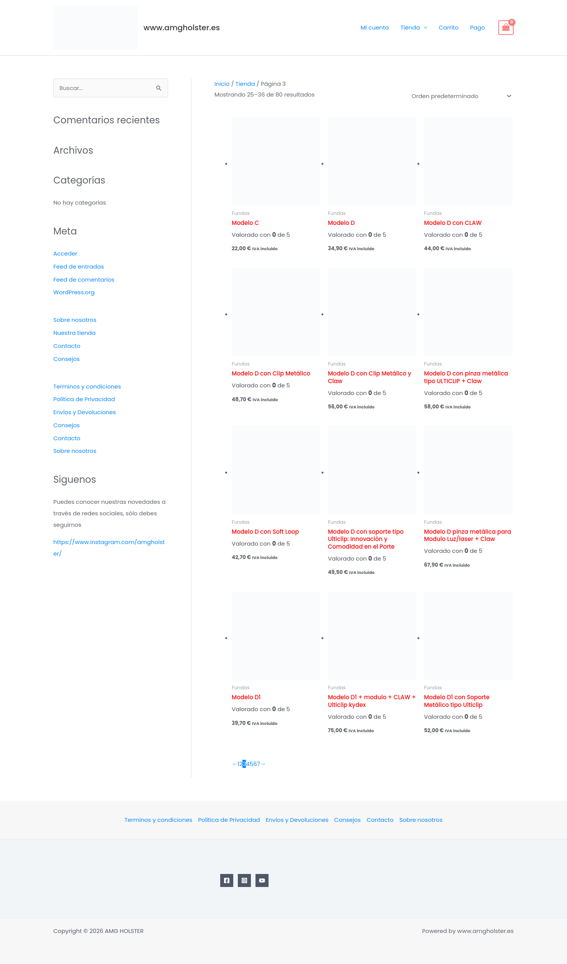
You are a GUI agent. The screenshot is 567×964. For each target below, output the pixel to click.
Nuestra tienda (74, 333)
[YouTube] (262, 880)
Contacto (67, 346)
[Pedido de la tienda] (460, 96)
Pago (477, 27)
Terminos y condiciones (87, 386)
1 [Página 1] (238, 764)
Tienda (410, 27)
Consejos (66, 359)
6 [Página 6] (255, 764)
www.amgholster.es (181, 27)
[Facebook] (226, 880)
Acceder (65, 253)
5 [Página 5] (251, 764)
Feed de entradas (78, 266)
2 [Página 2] (241, 764)
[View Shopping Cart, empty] (506, 27)
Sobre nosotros (75, 320)
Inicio (221, 84)
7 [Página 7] (258, 764)
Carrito (449, 27)
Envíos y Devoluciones (84, 412)
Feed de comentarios (83, 279)
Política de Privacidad (84, 399)
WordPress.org (74, 292)
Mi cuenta (375, 27)
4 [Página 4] (247, 764)
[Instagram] (244, 880)
